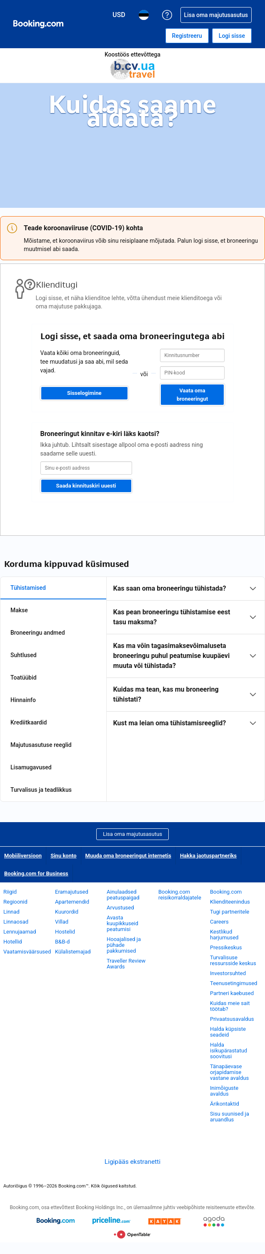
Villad (61, 922)
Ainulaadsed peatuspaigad (123, 895)
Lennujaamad (19, 932)
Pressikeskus (226, 947)
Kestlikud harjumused (224, 935)
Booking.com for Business (36, 873)
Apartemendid (72, 902)
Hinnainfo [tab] (23, 700)
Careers (219, 922)
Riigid (10, 892)
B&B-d (62, 942)
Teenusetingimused (233, 983)
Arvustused (120, 907)
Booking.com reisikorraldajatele (179, 895)
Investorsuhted (228, 973)
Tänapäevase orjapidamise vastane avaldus (229, 1072)
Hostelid (65, 932)
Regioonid (15, 902)
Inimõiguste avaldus (224, 1091)
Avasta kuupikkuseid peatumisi (122, 923)
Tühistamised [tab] (28, 587)
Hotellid (12, 942)
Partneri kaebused (232, 993)
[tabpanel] (186, 656)
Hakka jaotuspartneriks (208, 855)
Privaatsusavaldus (232, 1019)
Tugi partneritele (229, 912)
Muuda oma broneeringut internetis (128, 855)
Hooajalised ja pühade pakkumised (124, 945)
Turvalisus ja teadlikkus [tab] (41, 789)
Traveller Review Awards (126, 964)
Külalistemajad (73, 952)
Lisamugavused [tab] (31, 767)
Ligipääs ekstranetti (132, 1161)
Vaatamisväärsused (27, 952)
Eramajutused (71, 892)
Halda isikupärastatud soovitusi (228, 1050)
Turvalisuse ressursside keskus (233, 960)
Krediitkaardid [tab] (28, 722)
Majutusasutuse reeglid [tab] (41, 745)
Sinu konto (63, 855)
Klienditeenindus (230, 902)
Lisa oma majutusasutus (132, 834)
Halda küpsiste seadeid (228, 1032)
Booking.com (226, 892)
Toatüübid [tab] (23, 677)
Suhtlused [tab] (23, 655)
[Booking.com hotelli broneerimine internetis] (38, 24)
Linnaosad (15, 922)
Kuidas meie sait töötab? (230, 1006)
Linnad (11, 912)
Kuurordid (66, 912)
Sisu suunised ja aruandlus (229, 1117)
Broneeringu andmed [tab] (37, 632)
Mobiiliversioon (23, 855)
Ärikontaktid (224, 1104)
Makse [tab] (19, 610)
